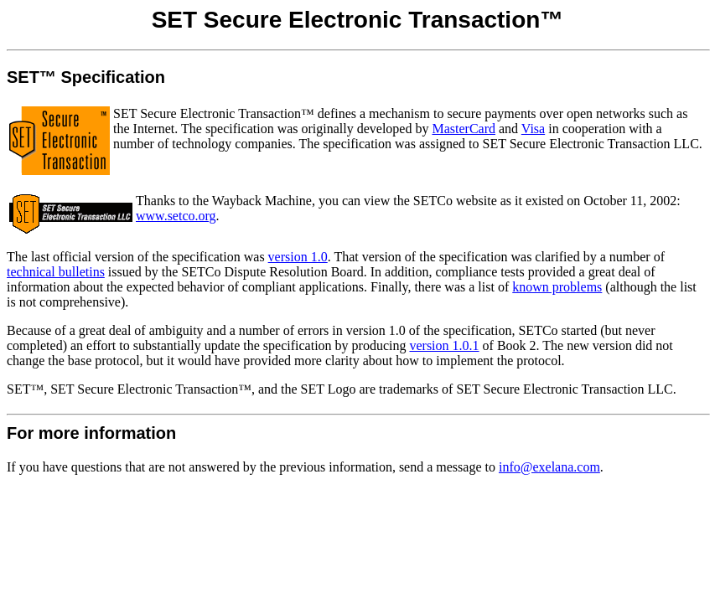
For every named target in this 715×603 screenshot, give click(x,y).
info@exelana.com (549, 467)
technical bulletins (56, 272)
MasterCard (463, 128)
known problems (557, 287)
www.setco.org (176, 216)
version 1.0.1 (444, 345)
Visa (533, 128)
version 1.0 (298, 257)
